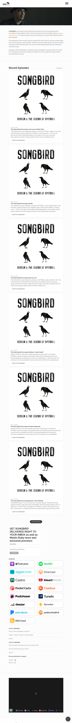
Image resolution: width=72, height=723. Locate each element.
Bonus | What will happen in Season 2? (19, 631)
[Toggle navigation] (67, 3)
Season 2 (11, 642)
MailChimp (21, 549)
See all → (11, 638)
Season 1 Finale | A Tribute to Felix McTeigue (21, 635)
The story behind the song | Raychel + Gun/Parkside (27, 501)
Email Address (13, 544)
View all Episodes (36, 521)
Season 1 (11, 628)
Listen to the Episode (18, 140)
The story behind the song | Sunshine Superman (25, 426)
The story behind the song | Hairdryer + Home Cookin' (27, 352)
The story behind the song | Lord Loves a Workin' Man (27, 129)
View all (60, 68)
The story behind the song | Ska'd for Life (23, 278)
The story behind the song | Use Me (22, 203)
